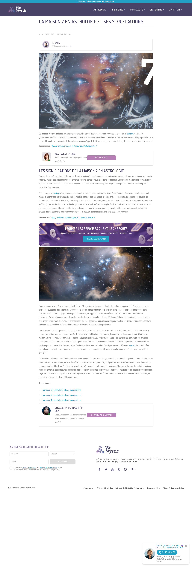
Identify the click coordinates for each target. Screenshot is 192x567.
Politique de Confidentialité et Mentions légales (129, 488)
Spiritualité (136, 9)
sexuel (131, 345)
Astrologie (48, 34)
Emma (57, 43)
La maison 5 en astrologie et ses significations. (61, 395)
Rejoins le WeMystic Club (105, 488)
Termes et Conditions (153, 488)
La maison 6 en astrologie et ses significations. (61, 390)
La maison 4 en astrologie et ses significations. (61, 400)
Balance (130, 133)
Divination (174, 9)
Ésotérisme (156, 9)
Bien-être (117, 9)
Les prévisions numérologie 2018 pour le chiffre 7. (73, 217)
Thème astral (64, 34)
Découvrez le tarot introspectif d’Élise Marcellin (96, 2)
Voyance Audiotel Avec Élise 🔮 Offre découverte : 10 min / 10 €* (170, 546)
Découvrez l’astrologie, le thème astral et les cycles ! (74, 146)
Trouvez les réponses (96, 238)
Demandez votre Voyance (101, 415)
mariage (56, 193)
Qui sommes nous (88, 488)
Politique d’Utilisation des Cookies (173, 488)
